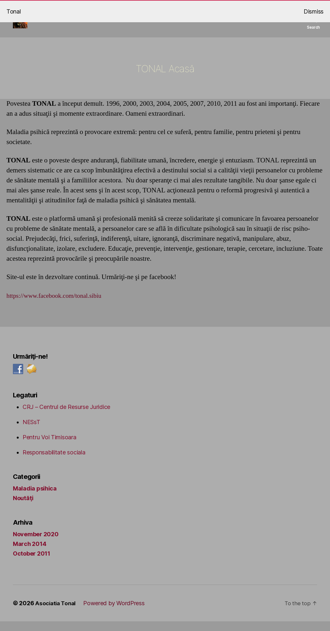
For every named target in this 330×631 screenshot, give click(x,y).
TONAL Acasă (181, 23)
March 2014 (29, 553)
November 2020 (36, 543)
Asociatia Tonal (56, 612)
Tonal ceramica (249, 23)
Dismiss (314, 11)
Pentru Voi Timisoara (49, 446)
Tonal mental (148, 23)
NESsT (31, 431)
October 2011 (31, 563)
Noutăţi (23, 507)
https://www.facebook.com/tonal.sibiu (58, 305)
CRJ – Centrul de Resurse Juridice (66, 416)
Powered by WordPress (117, 612)
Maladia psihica (35, 498)
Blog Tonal (110, 23)
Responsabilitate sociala (54, 462)
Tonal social (213, 23)
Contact (281, 23)
